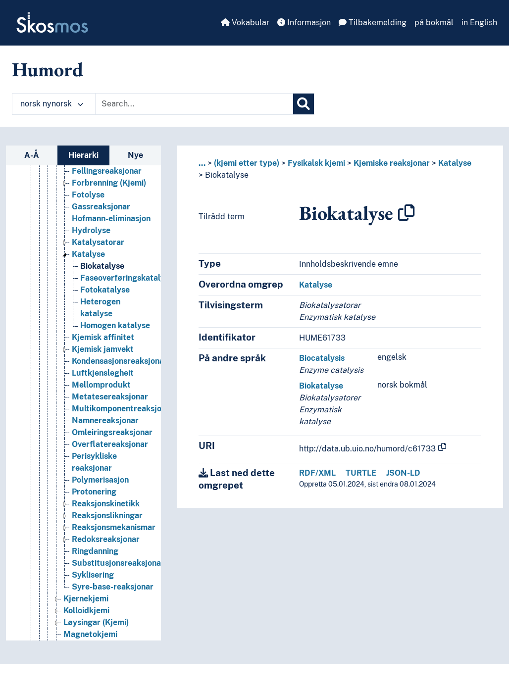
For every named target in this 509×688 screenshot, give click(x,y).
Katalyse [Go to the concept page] (88, 254)
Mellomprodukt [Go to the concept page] (101, 385)
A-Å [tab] (31, 155)
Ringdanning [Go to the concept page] (95, 551)
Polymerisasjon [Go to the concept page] (100, 480)
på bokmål (434, 22)
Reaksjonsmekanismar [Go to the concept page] (113, 527)
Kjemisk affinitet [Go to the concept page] (103, 337)
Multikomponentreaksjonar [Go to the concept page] (123, 408)
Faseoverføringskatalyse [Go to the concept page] (126, 278)
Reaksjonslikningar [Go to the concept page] (107, 515)
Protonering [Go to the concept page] (94, 491)
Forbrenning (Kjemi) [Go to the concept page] (109, 183)
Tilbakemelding (373, 22)
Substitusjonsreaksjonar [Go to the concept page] (118, 563)
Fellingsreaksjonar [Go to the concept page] (107, 171)
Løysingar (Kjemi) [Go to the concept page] (96, 622)
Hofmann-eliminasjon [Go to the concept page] (111, 218)
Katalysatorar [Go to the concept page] (98, 242)
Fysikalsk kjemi (316, 163)
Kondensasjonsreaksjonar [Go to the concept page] (119, 361)
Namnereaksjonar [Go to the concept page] (105, 420)
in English (479, 22)
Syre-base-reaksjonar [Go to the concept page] (112, 586)
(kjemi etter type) (246, 163)
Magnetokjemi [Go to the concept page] (90, 634)
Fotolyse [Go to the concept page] (88, 194)
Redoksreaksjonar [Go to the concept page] (106, 539)
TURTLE (361, 473)
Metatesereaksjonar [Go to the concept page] (110, 396)
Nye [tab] (135, 155)
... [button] (202, 163)
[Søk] (303, 104)
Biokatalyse (227, 175)
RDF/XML (317, 473)
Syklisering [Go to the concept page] (93, 575)
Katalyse (454, 163)
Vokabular (245, 22)
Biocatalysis (322, 358)
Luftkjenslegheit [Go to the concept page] (103, 373)
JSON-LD (403, 473)
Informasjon (304, 22)
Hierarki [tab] (83, 155)
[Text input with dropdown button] (194, 104)
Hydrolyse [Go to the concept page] (91, 230)
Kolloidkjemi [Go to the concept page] (86, 610)
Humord (47, 69)
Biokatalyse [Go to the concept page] (102, 266)
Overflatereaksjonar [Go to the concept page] (110, 444)
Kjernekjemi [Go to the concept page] (85, 598)
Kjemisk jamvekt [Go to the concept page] (103, 349)
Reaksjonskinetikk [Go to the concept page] (106, 503)
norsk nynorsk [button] (51, 103)
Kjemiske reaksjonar (392, 163)
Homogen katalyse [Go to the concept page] (115, 325)
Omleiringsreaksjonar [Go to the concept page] (112, 432)
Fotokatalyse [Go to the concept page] (105, 290)
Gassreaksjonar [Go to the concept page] (101, 206)
